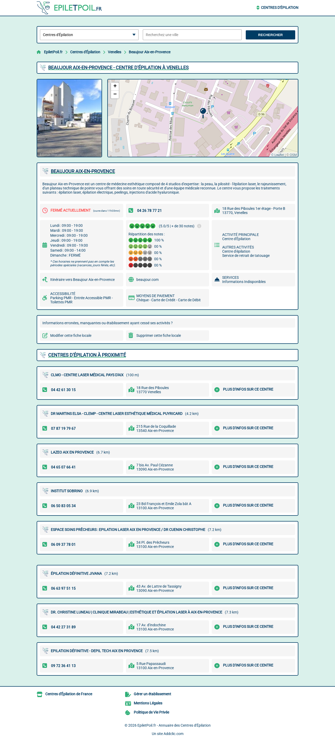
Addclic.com (173, 734)
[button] (203, 113)
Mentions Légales (148, 703)
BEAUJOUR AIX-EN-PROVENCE (83, 171)
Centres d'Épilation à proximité (87, 355)
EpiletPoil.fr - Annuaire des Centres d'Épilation (174, 725)
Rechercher (270, 35)
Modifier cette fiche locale (70, 335)
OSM (293, 155)
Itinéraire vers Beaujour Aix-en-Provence (82, 279)
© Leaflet (277, 155)
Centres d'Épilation (279, 7)
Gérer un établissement (152, 694)
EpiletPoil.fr (53, 52)
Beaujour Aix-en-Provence (149, 52)
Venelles (114, 52)
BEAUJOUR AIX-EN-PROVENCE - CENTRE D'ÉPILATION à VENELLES (118, 67)
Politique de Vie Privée (151, 712)
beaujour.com (147, 279)
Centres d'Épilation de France (68, 694)
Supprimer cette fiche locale (158, 335)
